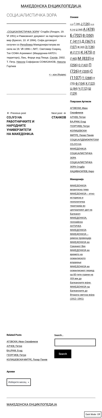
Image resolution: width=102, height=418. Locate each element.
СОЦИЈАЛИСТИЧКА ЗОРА (23, 31)
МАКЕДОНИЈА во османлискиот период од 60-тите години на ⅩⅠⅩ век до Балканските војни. (82, 274)
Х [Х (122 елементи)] (90, 83)
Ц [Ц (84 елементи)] (74, 88)
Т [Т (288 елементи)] (87, 78)
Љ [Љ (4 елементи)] (92, 24)
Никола (20, 61)
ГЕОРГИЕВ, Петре (80, 126)
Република (26, 44)
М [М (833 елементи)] (84, 58)
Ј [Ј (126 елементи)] (85, 24)
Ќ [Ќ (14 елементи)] (72, 30)
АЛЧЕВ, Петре (78, 117)
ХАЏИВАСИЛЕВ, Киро (82, 171)
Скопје (54, 57)
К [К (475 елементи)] (86, 52)
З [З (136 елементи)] (90, 47)
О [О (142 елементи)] (83, 65)
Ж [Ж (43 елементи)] (81, 47)
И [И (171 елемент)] (75, 52)
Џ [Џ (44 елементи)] (79, 29)
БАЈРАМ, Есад (78, 121)
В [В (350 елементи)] (88, 35)
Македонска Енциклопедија (51, 6)
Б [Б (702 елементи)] (76, 35)
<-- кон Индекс (57, 74)
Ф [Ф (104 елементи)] (80, 83)
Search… (58, 335)
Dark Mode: (93, 414)
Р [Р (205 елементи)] (84, 71)
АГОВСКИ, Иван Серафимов (22, 341)
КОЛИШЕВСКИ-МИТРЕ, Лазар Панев (27, 359)
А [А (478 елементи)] (89, 29)
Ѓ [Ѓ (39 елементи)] (77, 24)
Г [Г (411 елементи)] (75, 41)
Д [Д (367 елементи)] (87, 41)
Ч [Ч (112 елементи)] (83, 88)
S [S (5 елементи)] (71, 24)
